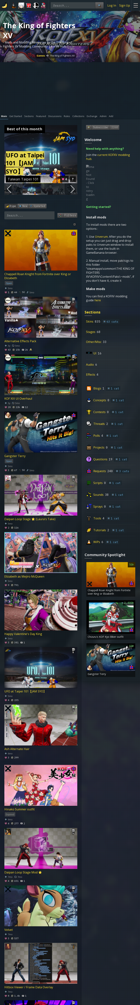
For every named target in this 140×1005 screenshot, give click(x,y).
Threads (99, 392)
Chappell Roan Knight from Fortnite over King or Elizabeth (37, 276)
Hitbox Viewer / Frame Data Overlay (28, 987)
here (98, 268)
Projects (98, 415)
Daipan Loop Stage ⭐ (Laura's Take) (29, 519)
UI (94, 321)
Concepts (99, 368)
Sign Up (124, 5)
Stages (90, 300)
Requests (99, 439)
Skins (89, 290)
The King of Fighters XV (62, 55)
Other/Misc (93, 310)
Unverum (101, 205)
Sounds (98, 463)
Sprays (98, 475)
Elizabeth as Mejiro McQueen (24, 576)
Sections (92, 280)
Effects (90, 343)
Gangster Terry (15, 456)
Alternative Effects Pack (20, 341)
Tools (97, 486)
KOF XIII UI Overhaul (18, 399)
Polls (96, 404)
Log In (111, 5)
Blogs (97, 356)
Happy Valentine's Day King (23, 634)
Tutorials (99, 498)
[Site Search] (99, 5)
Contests (99, 380)
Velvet (8, 930)
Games (41, 55)
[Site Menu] (135, 5)
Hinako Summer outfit (19, 809)
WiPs (96, 510)
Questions (100, 427)
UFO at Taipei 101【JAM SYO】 (25, 691)
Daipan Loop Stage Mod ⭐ (23, 872)
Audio (90, 333)
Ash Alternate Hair (17, 749)
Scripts (98, 451)
